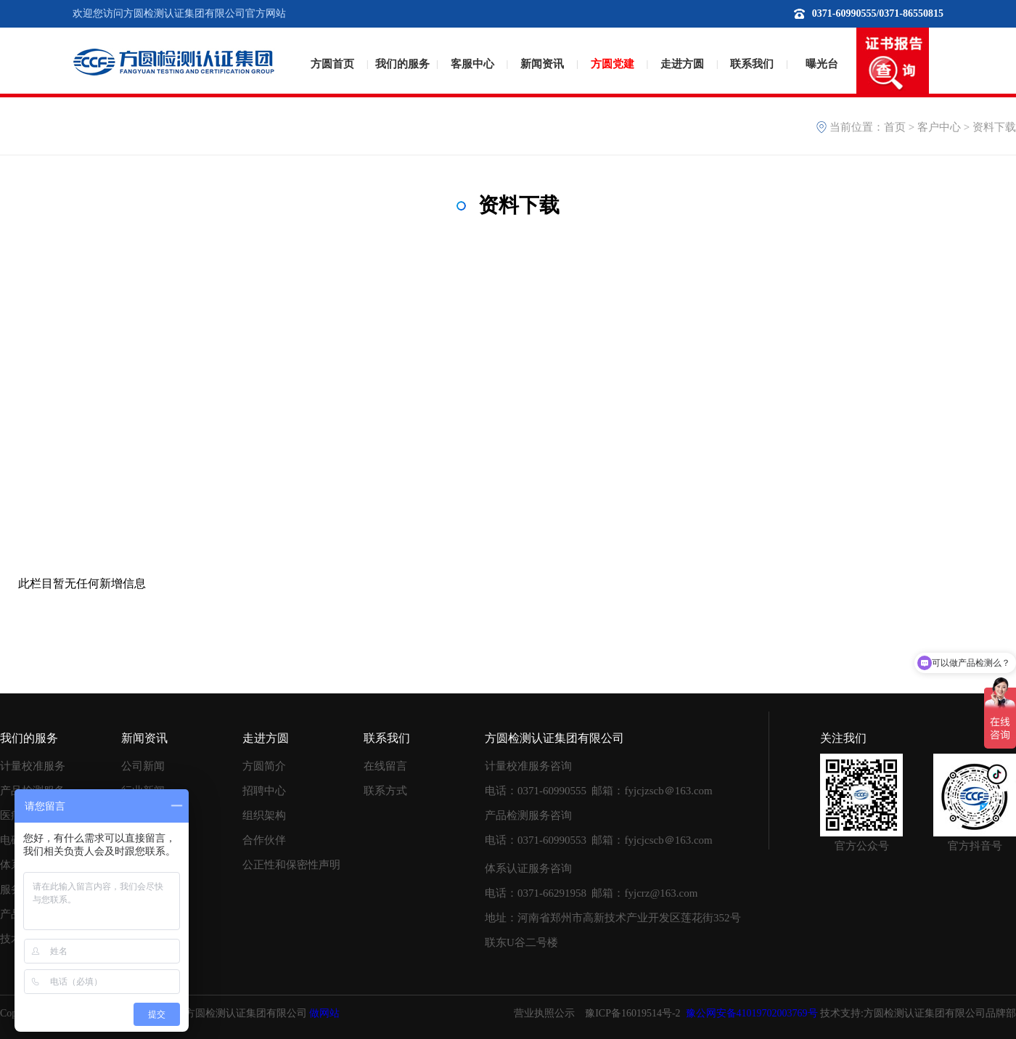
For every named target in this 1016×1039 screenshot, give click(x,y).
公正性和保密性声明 (291, 865)
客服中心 (472, 64)
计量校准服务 (32, 766)
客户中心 (939, 127)
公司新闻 (143, 766)
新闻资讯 (542, 64)
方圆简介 (264, 766)
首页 (895, 127)
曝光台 (822, 64)
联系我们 (752, 64)
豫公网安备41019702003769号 (751, 1013)
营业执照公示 (544, 1013)
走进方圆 (682, 64)
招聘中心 (264, 790)
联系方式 (385, 790)
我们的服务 (402, 64)
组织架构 (264, 815)
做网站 (324, 1013)
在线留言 (385, 766)
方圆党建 (612, 64)
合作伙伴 (264, 840)
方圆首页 (332, 64)
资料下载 (994, 127)
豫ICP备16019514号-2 (632, 1013)
